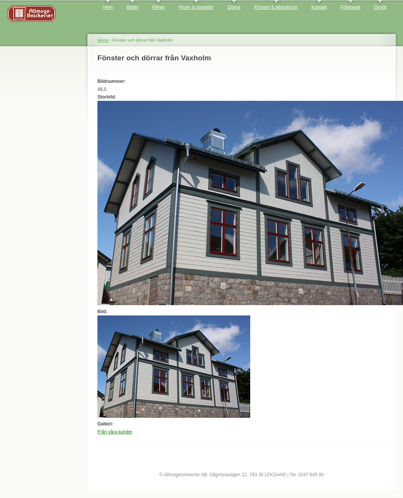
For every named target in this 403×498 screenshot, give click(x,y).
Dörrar (234, 7)
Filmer (158, 7)
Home (102, 40)
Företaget (350, 7)
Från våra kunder (114, 432)
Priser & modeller (196, 7)
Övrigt (380, 7)
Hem (108, 7)
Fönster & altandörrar (276, 7)
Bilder (132, 7)
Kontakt (319, 7)
